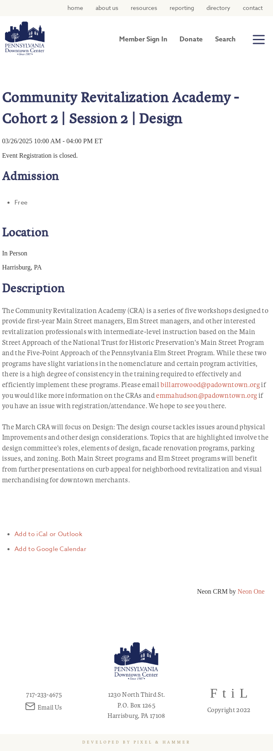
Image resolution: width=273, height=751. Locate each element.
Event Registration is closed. (40, 155)
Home (75, 8)
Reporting (182, 8)
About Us (107, 8)
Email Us (44, 707)
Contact (253, 8)
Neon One (250, 591)
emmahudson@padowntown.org (206, 395)
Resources (144, 8)
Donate (191, 39)
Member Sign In (143, 39)
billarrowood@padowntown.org (210, 384)
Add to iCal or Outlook (48, 534)
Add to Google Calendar (50, 549)
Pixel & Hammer (162, 742)
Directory (218, 8)
